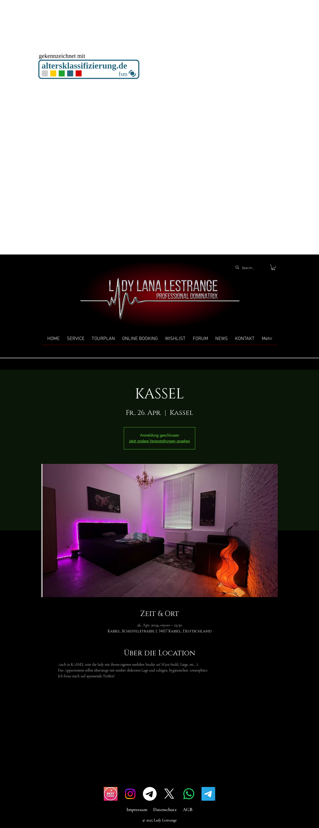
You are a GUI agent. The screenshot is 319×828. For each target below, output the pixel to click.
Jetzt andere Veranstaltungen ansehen (159, 441)
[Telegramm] (150, 794)
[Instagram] (130, 794)
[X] (169, 794)
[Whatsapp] (189, 794)
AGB (188, 810)
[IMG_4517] (111, 794)
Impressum (136, 810)
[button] (273, 267)
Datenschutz (165, 810)
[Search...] (250, 268)
